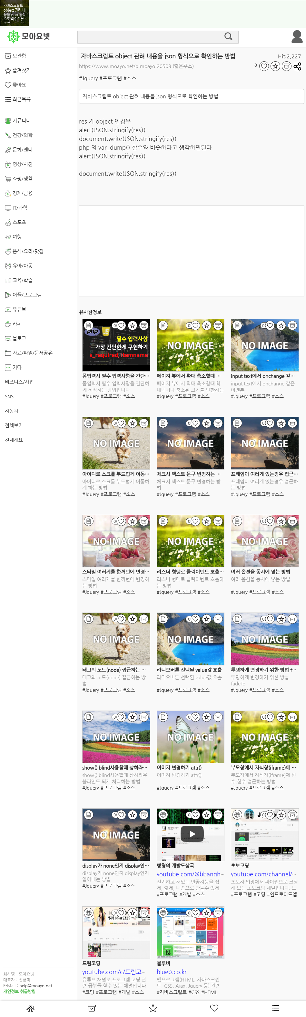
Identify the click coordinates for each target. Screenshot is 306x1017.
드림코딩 (91, 963)
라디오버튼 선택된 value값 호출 (189, 670)
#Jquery (88, 78)
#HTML (209, 992)
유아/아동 (19, 266)
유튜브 (15, 309)
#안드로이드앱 (282, 894)
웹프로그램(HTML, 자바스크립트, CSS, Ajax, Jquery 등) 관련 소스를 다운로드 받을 (188, 983)
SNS (9, 396)
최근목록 (18, 99)
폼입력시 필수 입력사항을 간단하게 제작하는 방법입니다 (139, 376)
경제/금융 (19, 193)
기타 (13, 367)
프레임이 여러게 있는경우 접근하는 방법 (264, 485)
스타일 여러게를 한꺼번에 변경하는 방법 (123, 571)
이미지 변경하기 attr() (179, 767)
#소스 (129, 78)
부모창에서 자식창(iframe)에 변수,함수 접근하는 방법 (263, 778)
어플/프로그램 (23, 295)
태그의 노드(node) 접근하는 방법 (116, 670)
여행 (13, 237)
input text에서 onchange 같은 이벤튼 (263, 387)
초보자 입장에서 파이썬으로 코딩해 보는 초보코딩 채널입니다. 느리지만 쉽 (264, 885)
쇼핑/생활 (19, 179)
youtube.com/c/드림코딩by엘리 (123, 971)
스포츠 (15, 222)
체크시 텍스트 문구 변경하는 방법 (191, 474)
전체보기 (14, 425)
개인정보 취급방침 (19, 991)
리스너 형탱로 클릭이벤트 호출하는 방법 (198, 571)
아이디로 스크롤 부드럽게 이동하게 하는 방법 (128, 474)
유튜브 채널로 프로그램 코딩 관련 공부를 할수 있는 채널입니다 (114, 983)
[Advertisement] (191, 251)
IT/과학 (16, 208)
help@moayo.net (35, 985)
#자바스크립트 (172, 992)
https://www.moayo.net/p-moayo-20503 (125, 66)
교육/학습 (19, 280)
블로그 (15, 338)
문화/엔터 (19, 150)
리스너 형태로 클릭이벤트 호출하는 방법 (190, 582)
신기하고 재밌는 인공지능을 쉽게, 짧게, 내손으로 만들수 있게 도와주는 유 (188, 885)
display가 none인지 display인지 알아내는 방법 (130, 865)
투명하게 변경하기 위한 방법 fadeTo (268, 670)
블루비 (163, 963)
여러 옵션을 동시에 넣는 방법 (260, 571)
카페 (13, 324)
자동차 (11, 411)
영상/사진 (19, 164)
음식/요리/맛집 (24, 251)
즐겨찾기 (18, 70)
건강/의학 (19, 135)
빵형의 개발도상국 (175, 865)
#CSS (194, 992)
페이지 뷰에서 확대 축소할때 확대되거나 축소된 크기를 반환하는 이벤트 (190, 387)
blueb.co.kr (172, 971)
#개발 (185, 894)
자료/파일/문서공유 (29, 353)
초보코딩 (240, 865)
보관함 (15, 56)
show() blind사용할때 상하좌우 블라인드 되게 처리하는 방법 (144, 767)
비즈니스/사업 (19, 381)
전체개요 (14, 440)
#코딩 (259, 894)
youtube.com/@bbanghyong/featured (208, 874)
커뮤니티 (18, 121)
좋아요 (15, 85)
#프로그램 (110, 78)
